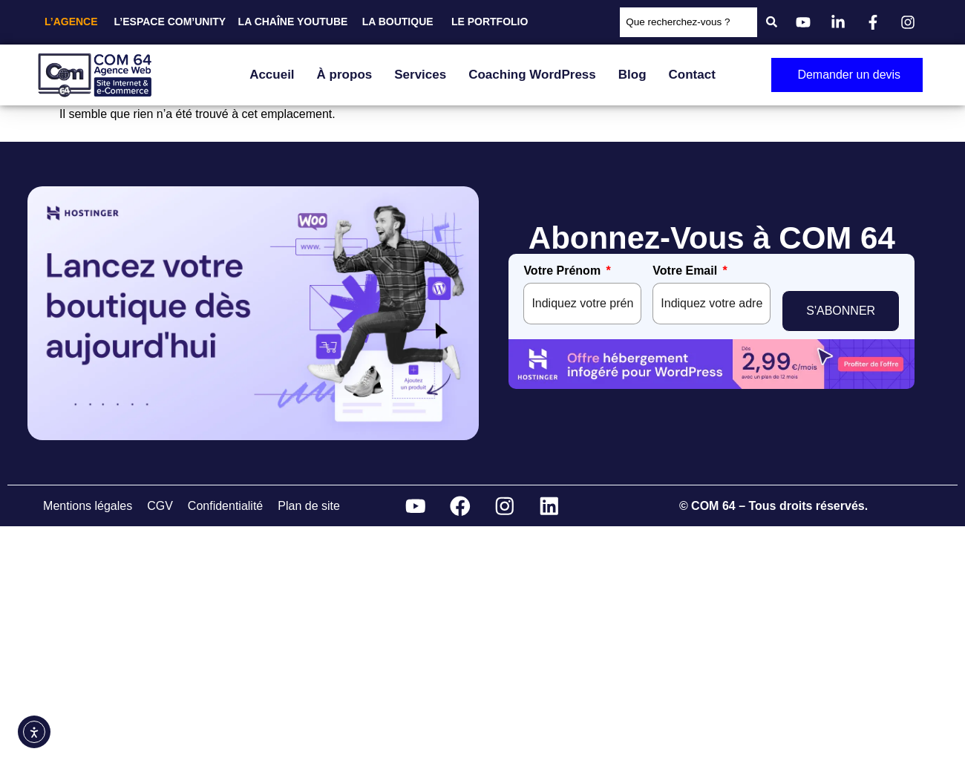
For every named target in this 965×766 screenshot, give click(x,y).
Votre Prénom (562, 271)
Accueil (271, 75)
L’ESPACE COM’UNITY (170, 21)
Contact (692, 75)
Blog (632, 75)
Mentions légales (87, 503)
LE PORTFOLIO (489, 21)
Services (420, 75)
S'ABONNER (840, 303)
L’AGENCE (71, 21)
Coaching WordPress (532, 75)
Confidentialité (225, 503)
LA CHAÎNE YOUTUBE (293, 21)
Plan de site (309, 503)
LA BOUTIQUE (398, 21)
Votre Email (684, 271)
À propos (345, 75)
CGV (160, 503)
